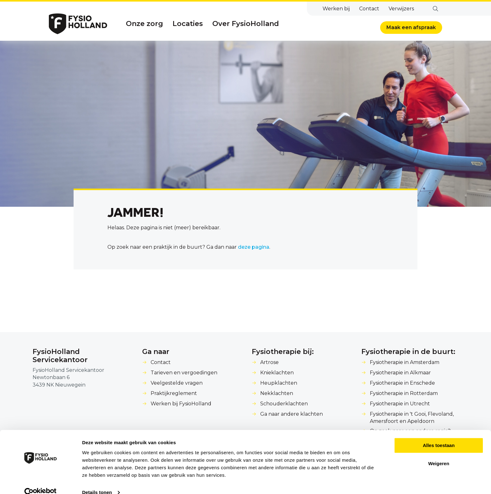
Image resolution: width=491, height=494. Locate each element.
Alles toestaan (439, 434)
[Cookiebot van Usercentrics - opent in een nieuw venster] (40, 481)
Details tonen (97, 481)
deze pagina (253, 247)
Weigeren (438, 452)
